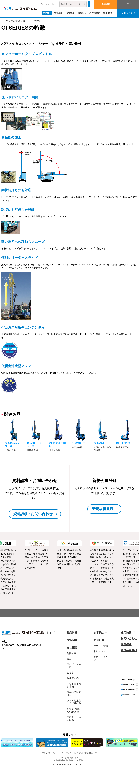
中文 (54, 4)
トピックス (100, 651)
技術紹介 (58, 13)
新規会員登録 (129, 650)
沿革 (69, 659)
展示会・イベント (101, 658)
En (42, 4)
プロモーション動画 (74, 718)
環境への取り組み (74, 693)
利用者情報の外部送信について (85, 753)
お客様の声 (94, 13)
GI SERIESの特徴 (31, 21)
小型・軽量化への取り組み (74, 702)
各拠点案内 (73, 678)
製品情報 (47, 13)
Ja (47, 4)
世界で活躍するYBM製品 (74, 710)
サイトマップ (66, 753)
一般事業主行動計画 (74, 685)
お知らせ (82, 13)
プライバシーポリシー (50, 753)
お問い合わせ (129, 638)
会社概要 (70, 13)
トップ (4, 21)
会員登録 (106, 4)
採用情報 (107, 13)
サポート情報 (101, 645)
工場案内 (71, 672)
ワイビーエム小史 (74, 666)
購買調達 (126, 644)
